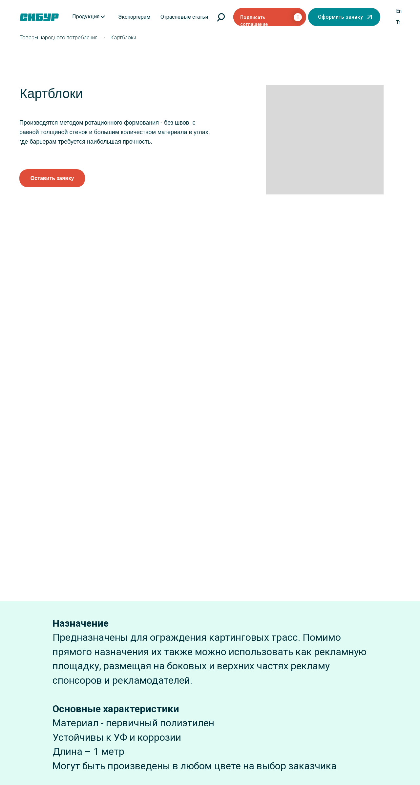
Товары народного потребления (58, 37)
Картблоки (123, 37)
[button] (344, 17)
